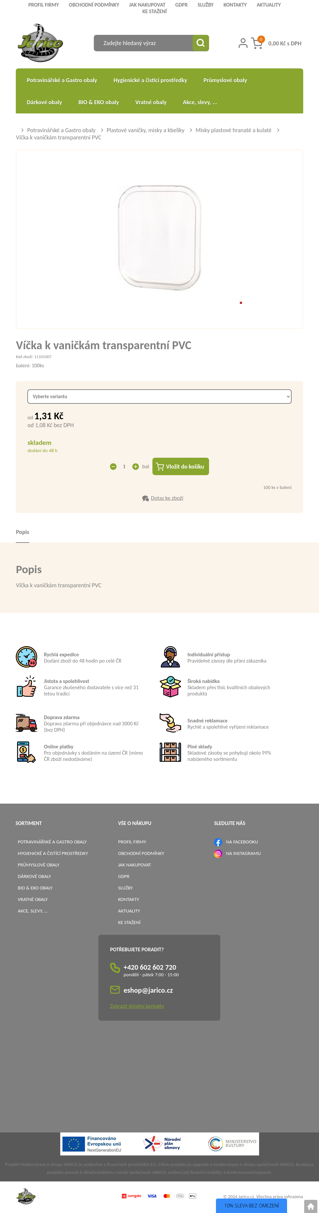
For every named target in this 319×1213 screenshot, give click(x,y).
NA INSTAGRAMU (243, 854)
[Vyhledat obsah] (201, 43)
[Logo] (40, 44)
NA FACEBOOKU (242, 842)
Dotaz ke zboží (167, 498)
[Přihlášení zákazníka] (243, 43)
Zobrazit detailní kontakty (137, 1006)
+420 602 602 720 (149, 967)
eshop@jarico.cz (148, 990)
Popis (22, 532)
